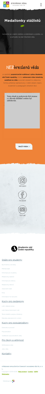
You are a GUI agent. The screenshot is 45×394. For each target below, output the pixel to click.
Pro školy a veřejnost (13, 340)
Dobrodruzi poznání (8, 327)
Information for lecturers (9, 296)
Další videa (23, 146)
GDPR (36, 371)
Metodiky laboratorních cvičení (11, 318)
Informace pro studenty (9, 273)
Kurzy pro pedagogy (13, 301)
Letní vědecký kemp (8, 306)
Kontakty (6, 354)
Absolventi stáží (7, 288)
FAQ (3, 293)
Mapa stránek (22, 371)
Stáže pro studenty (12, 260)
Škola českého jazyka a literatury (12, 314)
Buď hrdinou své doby (9, 264)
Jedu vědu (5, 349)
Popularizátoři (6, 331)
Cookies (30, 371)
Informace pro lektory (8, 280)
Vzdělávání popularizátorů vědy (12, 335)
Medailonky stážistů (8, 276)
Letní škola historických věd (10, 310)
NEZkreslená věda (7, 345)
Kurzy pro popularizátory (15, 323)
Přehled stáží (6, 268)
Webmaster (5, 374)
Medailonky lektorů (8, 284)
